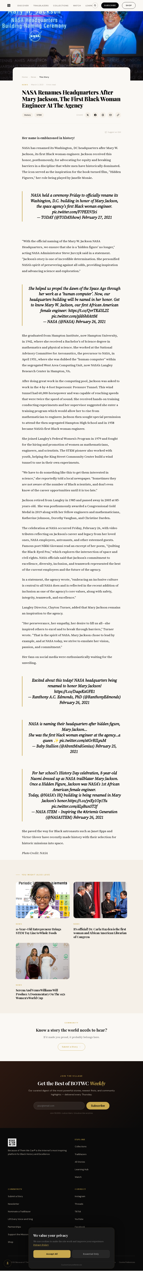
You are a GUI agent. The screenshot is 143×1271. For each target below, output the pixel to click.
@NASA (46, 795)
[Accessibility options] (8, 1263)
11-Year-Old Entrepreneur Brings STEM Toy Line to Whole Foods (38, 931)
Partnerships (14, 1227)
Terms (103, 1262)
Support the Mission (18, 1234)
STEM (39, 115)
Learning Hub (82, 1169)
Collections (59, 5)
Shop (128, 5)
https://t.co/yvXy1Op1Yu (87, 800)
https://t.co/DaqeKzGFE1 (74, 691)
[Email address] (59, 1106)
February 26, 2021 (91, 321)
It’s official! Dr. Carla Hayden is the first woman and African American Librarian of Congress (99, 933)
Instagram (80, 1196)
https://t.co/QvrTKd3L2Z (88, 310)
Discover (21, 5)
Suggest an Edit (113, 132)
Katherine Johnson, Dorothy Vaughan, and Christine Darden (66, 518)
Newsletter (13, 1204)
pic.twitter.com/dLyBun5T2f (74, 806)
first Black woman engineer (59, 154)
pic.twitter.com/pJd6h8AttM (74, 316)
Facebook (80, 1227)
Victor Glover (31, 837)
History (27, 115)
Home (25, 77)
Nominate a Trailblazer (19, 1211)
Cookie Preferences (127, 1262)
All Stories (80, 1162)
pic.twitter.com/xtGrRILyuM (82, 740)
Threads (79, 1204)
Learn (87, 5)
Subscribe (109, 5)
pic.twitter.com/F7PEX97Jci (74, 212)
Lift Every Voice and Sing (20, 1219)
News (33, 77)
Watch (75, 5)
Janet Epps (98, 831)
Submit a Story (71, 1047)
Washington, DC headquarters (76, 148)
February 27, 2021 (97, 217)
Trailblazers (39, 5)
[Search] (93, 5)
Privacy (112, 1262)
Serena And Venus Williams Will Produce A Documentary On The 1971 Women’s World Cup (40, 994)
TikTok (78, 1211)
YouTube (79, 1219)
